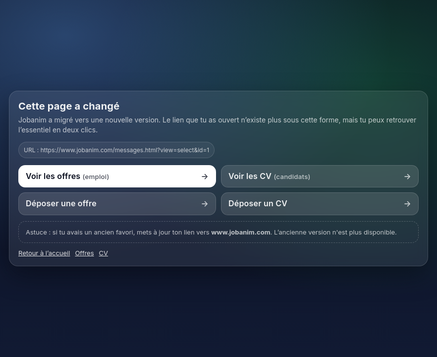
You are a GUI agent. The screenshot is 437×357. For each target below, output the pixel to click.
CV (103, 253)
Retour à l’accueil (44, 253)
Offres (84, 253)
